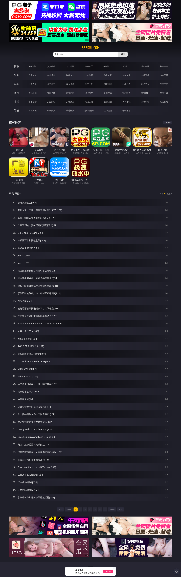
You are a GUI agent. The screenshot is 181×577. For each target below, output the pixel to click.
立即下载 (108, 571)
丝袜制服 (126, 75)
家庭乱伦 (51, 101)
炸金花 (126, 66)
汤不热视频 (89, 110)
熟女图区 (145, 92)
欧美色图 (70, 92)
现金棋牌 (145, 66)
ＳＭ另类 (164, 75)
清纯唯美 (126, 92)
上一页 (69, 509)
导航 (16, 110)
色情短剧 (126, 110)
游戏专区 (89, 66)
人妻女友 (70, 101)
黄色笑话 (145, 101)
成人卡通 (70, 84)
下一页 (112, 509)
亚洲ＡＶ (33, 75)
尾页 (120, 509)
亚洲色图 (51, 92)
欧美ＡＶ (70, 75)
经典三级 (126, 84)
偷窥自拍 (33, 92)
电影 (16, 84)
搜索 (123, 54)
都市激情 (33, 101)
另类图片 (164, 92)
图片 (16, 92)
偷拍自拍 (51, 84)
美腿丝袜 (108, 92)
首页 (60, 509)
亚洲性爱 (33, 84)
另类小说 (126, 101)
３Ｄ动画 (89, 75)
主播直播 (145, 75)
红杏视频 (108, 110)
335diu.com (91, 47)
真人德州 (51, 66)
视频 (16, 75)
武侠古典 (89, 101)
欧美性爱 (89, 84)
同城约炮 (33, 110)
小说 (16, 101)
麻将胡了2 (107, 66)
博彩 (16, 66)
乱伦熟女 (145, 84)
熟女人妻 (108, 75)
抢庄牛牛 (164, 66)
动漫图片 (89, 92)
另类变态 (164, 84)
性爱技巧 (164, 101)
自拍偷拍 (51, 75)
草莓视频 (70, 110)
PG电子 (32, 66)
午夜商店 (51, 110)
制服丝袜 (108, 84)
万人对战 (70, 66)
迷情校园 (108, 101)
